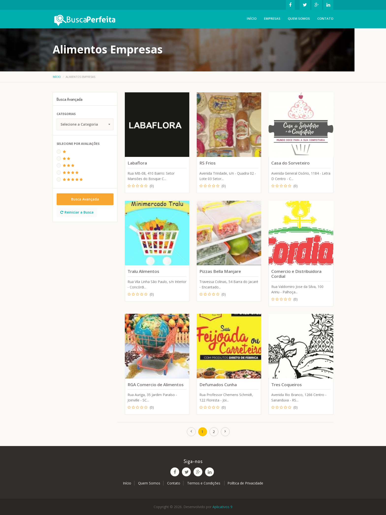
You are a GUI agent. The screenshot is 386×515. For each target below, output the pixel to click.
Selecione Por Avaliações (78, 144)
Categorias (66, 114)
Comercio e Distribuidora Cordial (296, 273)
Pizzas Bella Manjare (220, 271)
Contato (325, 18)
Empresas (272, 18)
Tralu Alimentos (143, 271)
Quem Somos (299, 18)
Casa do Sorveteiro (290, 163)
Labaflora (137, 163)
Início (252, 18)
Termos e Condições (204, 483)
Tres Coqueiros (286, 384)
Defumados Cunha (218, 384)
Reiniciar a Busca (77, 212)
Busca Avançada (85, 199)
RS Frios (207, 163)
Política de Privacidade (245, 483)
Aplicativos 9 (222, 506)
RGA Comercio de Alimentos (156, 384)
